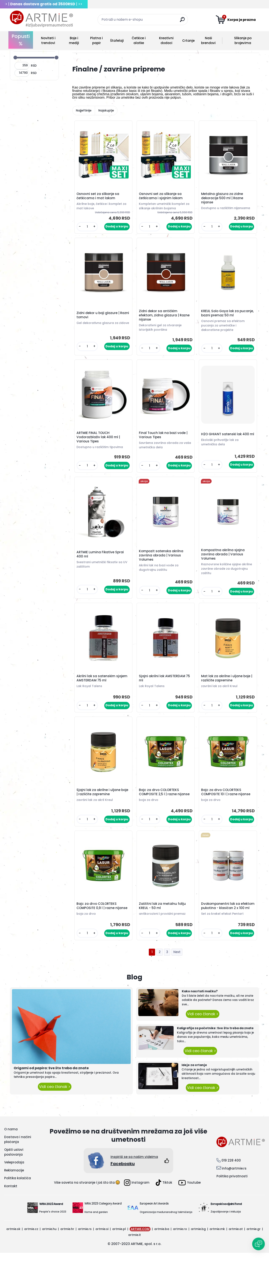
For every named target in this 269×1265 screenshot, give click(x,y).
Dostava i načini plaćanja (17, 1151)
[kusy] (87, 227)
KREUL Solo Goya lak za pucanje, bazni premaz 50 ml (225, 315)
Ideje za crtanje (194, 1077)
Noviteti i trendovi (48, 40)
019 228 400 (231, 1172)
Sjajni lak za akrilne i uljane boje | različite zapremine (103, 799)
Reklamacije (14, 1182)
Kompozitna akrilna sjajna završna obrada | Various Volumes (223, 559)
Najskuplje (106, 110)
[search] (183, 21)
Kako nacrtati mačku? (200, 1003)
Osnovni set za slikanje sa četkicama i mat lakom (98, 196)
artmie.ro (180, 1241)
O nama (11, 1141)
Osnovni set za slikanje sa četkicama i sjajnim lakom (161, 196)
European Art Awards (154, 1216)
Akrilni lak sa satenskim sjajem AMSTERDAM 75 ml (102, 684)
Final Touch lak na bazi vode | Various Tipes (164, 438)
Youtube (189, 1195)
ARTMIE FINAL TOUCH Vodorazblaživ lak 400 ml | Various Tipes (99, 440)
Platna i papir (96, 40)
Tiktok (164, 1195)
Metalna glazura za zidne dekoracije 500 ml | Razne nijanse (223, 198)
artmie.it (134, 1247)
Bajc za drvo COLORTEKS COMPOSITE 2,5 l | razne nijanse (165, 799)
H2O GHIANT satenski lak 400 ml (226, 438)
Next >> (176, 964)
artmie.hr (67, 1241)
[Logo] (41, 19)
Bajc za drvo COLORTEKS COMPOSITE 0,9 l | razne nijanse (102, 915)
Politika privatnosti (232, 1188)
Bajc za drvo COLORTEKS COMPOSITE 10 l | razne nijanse (226, 799)
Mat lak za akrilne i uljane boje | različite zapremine (227, 684)
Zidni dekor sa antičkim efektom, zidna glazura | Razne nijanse (165, 317)
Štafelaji (117, 40)
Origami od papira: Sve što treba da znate (51, 1080)
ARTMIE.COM (140, 1241)
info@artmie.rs (234, 1180)
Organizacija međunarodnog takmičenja (166, 1224)
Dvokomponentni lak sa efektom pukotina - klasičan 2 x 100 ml (227, 916)
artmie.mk (217, 1241)
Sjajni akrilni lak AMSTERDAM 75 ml (165, 684)
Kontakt (10, 1198)
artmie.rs (85, 1241)
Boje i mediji (74, 40)
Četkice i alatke (139, 40)
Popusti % (21, 40)
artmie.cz (31, 1241)
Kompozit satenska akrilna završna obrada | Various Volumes (162, 560)
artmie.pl (119, 1241)
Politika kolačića (17, 1190)
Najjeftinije (83, 110)
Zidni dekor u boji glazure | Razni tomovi (98, 316)
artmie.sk (13, 1241)
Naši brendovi (208, 40)
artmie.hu (49, 1241)
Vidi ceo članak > (54, 1098)
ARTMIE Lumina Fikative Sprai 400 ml (100, 559)
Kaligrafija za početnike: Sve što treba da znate (215, 1040)
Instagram (136, 1195)
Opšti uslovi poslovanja (13, 1164)
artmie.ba (161, 1241)
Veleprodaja (14, 1174)
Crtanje (188, 40)
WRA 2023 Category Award (102, 1216)
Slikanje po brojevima (243, 40)
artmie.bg (198, 1241)
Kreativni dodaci (166, 40)
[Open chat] (258, 1244)
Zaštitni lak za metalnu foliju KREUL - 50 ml (163, 915)
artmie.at (236, 1241)
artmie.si (101, 1241)
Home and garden (96, 1224)
